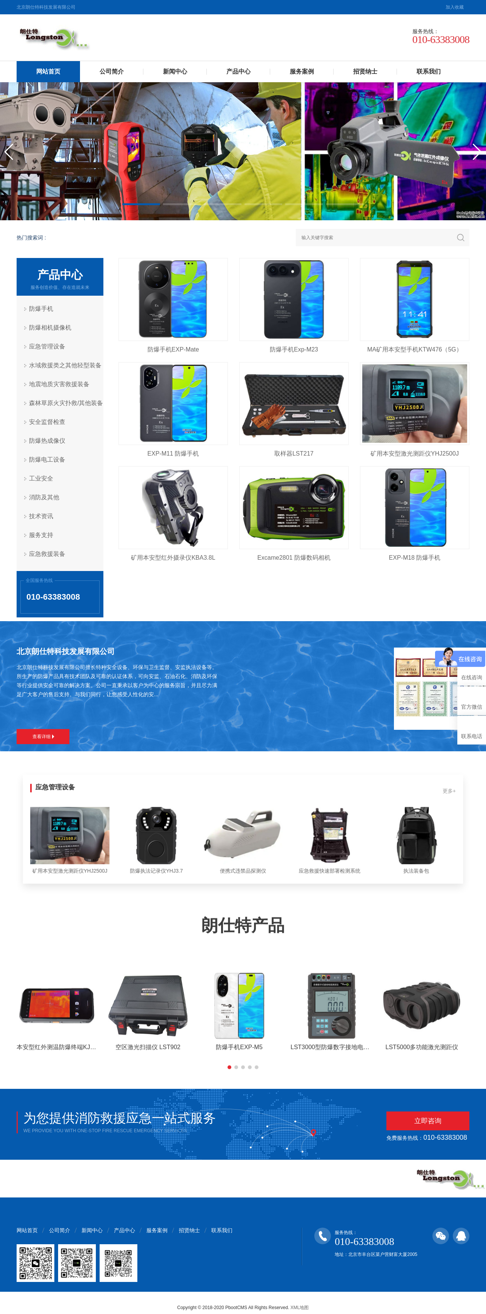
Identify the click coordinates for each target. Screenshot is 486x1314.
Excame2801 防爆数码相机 (294, 557)
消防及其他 (44, 497)
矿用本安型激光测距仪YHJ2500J (415, 453)
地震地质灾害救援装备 (59, 384)
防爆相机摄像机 (50, 327)
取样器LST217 (294, 453)
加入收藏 (455, 7)
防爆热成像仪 (47, 440)
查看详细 (43, 736)
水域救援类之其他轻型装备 (65, 365)
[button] (141, 204)
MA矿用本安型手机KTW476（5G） (414, 349)
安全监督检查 (47, 422)
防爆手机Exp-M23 (294, 349)
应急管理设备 (47, 346)
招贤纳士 (365, 71)
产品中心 (238, 71)
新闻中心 (175, 71)
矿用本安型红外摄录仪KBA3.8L (173, 557)
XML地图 (300, 1307)
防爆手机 (41, 308)
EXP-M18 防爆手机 (415, 557)
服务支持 (41, 535)
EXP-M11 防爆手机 (173, 453)
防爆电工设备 (47, 459)
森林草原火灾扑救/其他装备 (66, 403)
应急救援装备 (47, 554)
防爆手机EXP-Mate (173, 349)
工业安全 (41, 478)
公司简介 (112, 71)
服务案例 (302, 71)
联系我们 (429, 71)
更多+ (417, 796)
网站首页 (48, 71)
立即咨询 (427, 1121)
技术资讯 (41, 516)
